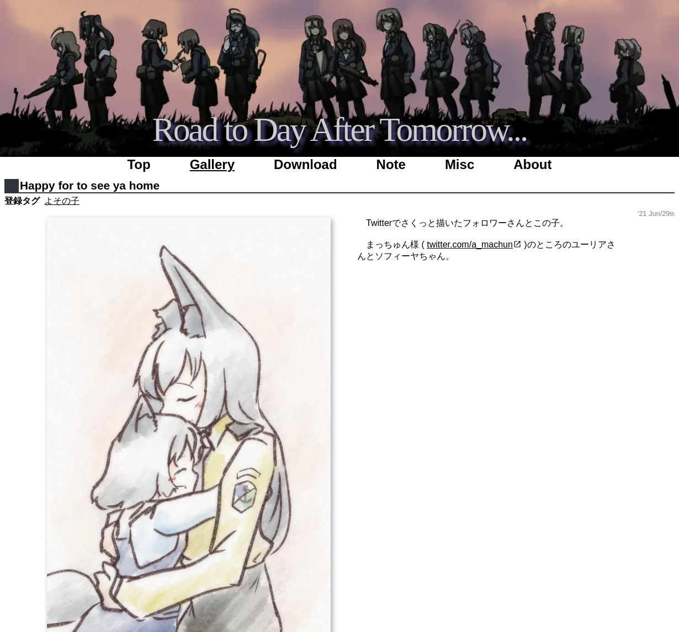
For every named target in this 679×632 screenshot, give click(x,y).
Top (138, 164)
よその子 (61, 201)
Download (305, 164)
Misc (459, 164)
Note (391, 164)
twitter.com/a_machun (470, 244)
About (532, 164)
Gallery (212, 164)
